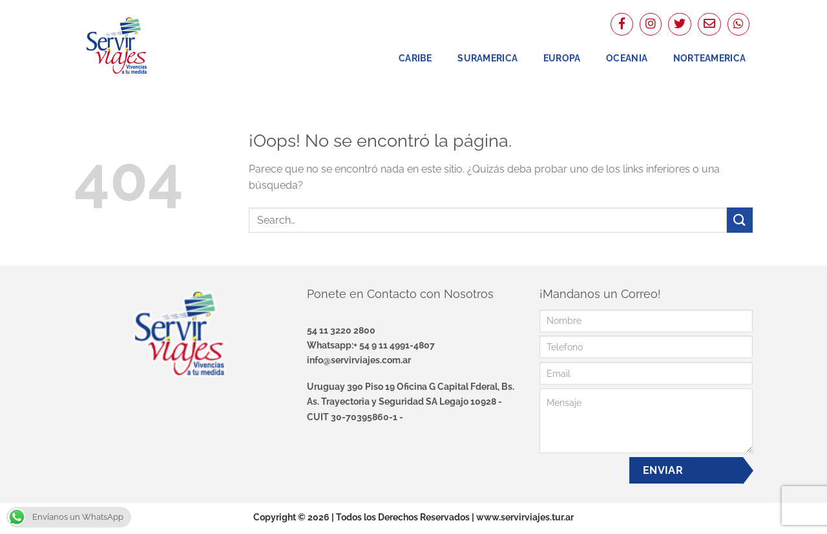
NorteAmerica (709, 57)
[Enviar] (740, 220)
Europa (562, 57)
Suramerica (487, 57)
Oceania (626, 57)
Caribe (415, 57)
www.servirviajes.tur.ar (525, 516)
